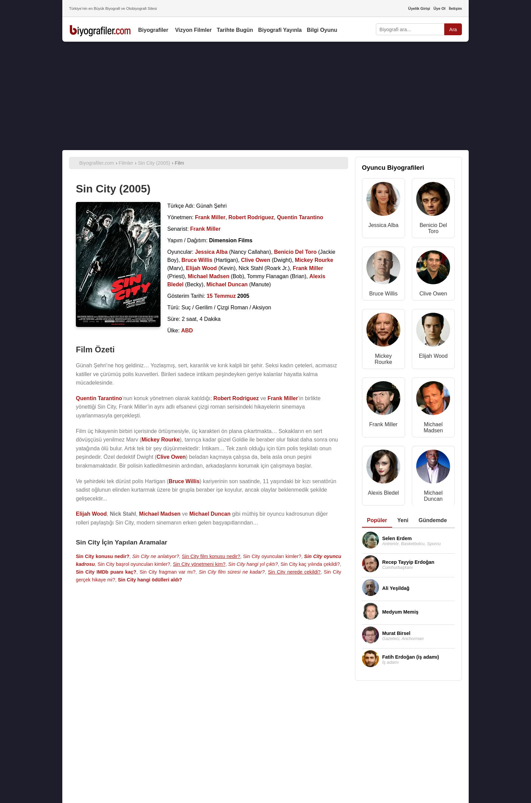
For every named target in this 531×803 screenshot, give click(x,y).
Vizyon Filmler (193, 30)
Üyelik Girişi (419, 8)
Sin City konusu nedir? (102, 556)
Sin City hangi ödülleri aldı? (150, 579)
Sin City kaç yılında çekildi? (310, 564)
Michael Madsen (433, 427)
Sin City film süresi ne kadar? (232, 572)
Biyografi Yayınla (280, 30)
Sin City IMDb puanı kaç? (106, 572)
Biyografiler (153, 30)
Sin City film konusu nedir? (211, 556)
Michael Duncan (433, 496)
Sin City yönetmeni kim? (199, 564)
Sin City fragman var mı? (167, 572)
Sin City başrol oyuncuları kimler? (134, 564)
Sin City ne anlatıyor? (155, 556)
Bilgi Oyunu (322, 30)
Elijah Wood (433, 356)
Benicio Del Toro (433, 228)
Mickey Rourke (383, 359)
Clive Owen (433, 293)
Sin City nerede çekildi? (294, 572)
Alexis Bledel (383, 493)
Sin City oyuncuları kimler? (272, 556)
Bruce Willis (383, 293)
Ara (453, 29)
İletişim (455, 8)
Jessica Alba (383, 225)
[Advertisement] (265, 95)
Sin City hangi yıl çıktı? (253, 564)
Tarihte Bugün (235, 30)
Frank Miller (383, 424)
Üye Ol (439, 8)
